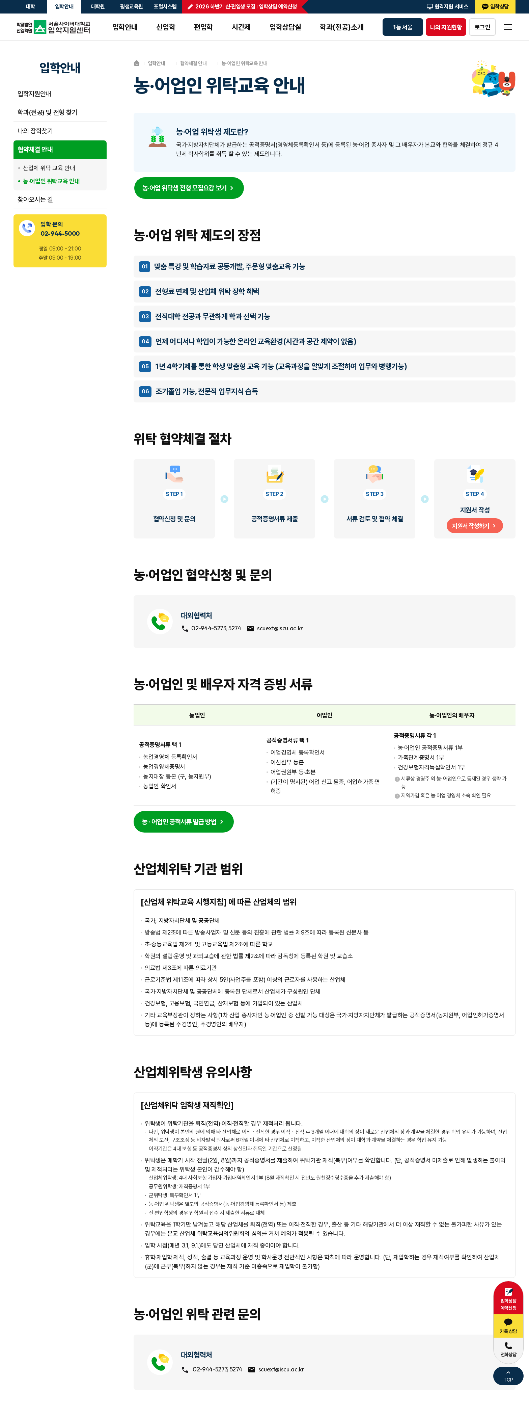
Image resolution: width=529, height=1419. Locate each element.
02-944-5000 (60, 233)
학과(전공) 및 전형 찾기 (47, 112)
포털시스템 (165, 6)
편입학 (203, 27)
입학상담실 (285, 27)
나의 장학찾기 (35, 131)
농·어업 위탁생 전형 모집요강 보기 (189, 189)
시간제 (241, 27)
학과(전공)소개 (341, 27)
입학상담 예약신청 (278, 6)
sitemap (508, 27)
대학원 (98, 6)
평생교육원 (131, 6)
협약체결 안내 (35, 150)
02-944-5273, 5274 (214, 629)
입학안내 (64, 6)
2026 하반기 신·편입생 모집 (225, 6)
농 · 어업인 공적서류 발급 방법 (184, 823)
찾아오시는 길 (35, 199)
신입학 (165, 27)
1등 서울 (402, 27)
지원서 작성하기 (474, 526)
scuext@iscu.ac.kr (284, 629)
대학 (30, 6)
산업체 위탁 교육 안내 (49, 168)
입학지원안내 (34, 94)
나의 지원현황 (446, 27)
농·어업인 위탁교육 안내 (51, 181)
